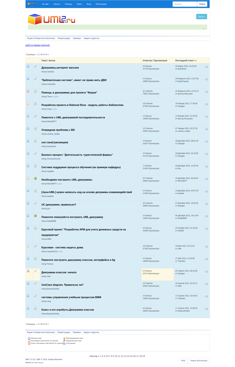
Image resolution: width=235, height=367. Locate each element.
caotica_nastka (53, 134)
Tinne (49, 96)
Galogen (181, 106)
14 (128, 356)
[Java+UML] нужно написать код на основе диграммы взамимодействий (86, 192)
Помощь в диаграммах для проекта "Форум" (69, 92)
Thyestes (181, 261)
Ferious (50, 264)
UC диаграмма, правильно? (58, 204)
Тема (44, 60)
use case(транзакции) (54, 142)
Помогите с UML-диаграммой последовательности (73, 117)
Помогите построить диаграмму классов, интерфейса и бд (78, 260)
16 (134, 356)
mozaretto (51, 84)
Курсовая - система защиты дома (62, 247)
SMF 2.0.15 (30, 359)
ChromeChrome (54, 159)
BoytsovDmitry (53, 289)
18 (140, 356)
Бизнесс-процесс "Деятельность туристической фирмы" (77, 154)
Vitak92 (181, 231)
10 (116, 356)
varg (49, 301)
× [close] (204, 28)
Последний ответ (186, 60)
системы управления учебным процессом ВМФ (71, 297)
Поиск (202, 4)
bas (179, 168)
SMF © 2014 (42, 359)
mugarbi (50, 171)
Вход (201, 16)
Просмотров (160, 60)
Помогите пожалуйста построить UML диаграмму (72, 217)
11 (119, 356)
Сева (49, 109)
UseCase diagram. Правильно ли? (62, 284)
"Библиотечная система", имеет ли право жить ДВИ (74, 80)
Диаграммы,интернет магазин (60, 67)
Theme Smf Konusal (198, 361)
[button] (45, 4)
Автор (52, 60)
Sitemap (94, 356)
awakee (50, 196)
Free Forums (38, 363)
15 (131, 356)
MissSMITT (52, 121)
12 (122, 356)
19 (143, 356)
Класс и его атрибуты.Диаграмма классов (67, 309)
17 (137, 356)
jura (48, 209)
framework (51, 146)
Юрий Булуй (183, 81)
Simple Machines (55, 359)
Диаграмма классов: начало (59, 272)
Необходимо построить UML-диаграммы (66, 179)
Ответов (147, 60)
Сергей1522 (52, 251)
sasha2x (50, 72)
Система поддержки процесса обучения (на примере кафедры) (81, 167)
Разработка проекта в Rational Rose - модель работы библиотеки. (82, 105)
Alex (49, 276)
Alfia (179, 249)
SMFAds (28, 363)
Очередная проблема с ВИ (58, 130)
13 (125, 356)
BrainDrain (182, 69)
